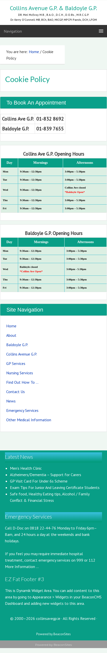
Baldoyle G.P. (17, 344)
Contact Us (15, 391)
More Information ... (22, 566)
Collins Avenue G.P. (21, 354)
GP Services (15, 363)
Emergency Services (22, 410)
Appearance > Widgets (50, 596)
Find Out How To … (22, 382)
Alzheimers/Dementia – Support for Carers (45, 474)
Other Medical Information (28, 419)
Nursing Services (19, 372)
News (11, 401)
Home (11, 325)
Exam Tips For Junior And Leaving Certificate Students (55, 487)
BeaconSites (63, 645)
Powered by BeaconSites (53, 634)
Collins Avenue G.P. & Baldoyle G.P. (53, 8)
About (11, 335)
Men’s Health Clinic (26, 468)
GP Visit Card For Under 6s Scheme (39, 481)
